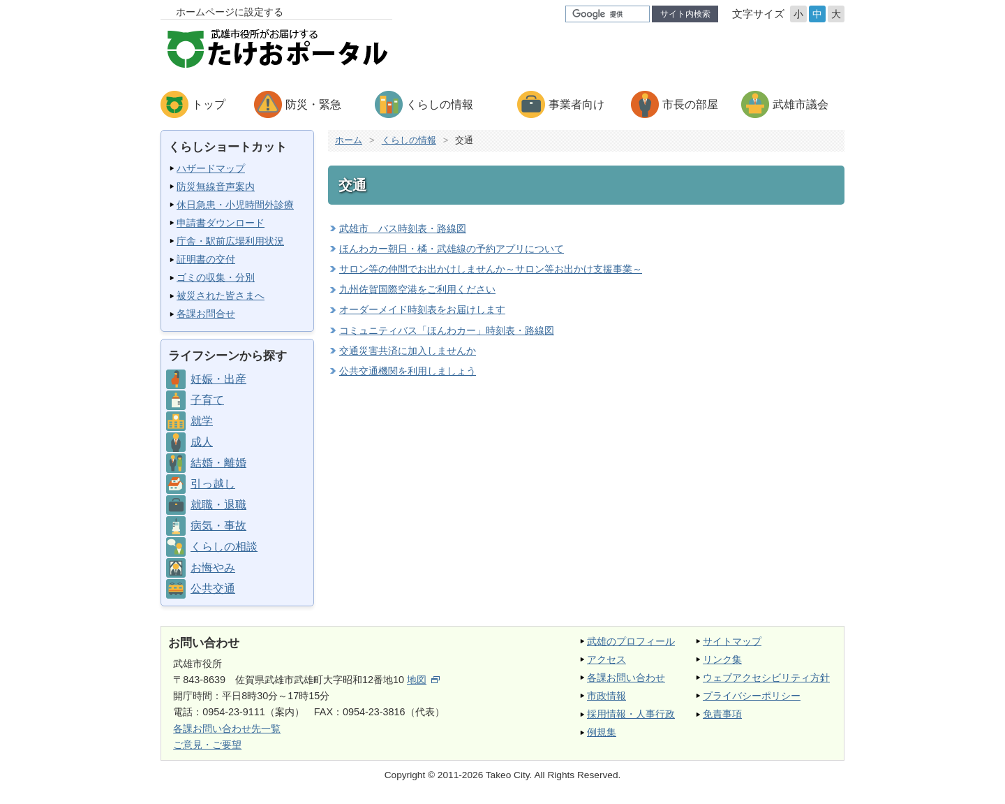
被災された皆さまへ (221, 295)
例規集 (601, 732)
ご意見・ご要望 (207, 744)
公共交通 (213, 588)
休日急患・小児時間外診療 (235, 204)
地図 (423, 679)
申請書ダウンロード (221, 222)
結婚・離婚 (218, 463)
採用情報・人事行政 (631, 713)
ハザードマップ (211, 168)
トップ (208, 104)
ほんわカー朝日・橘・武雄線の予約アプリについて (451, 248)
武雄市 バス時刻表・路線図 (402, 228)
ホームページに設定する (229, 11)
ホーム (348, 140)
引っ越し (213, 484)
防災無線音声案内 (216, 186)
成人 (202, 442)
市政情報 (606, 695)
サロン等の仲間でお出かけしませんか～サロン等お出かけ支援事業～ (490, 269)
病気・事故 (218, 526)
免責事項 (722, 713)
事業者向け (576, 104)
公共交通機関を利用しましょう (407, 371)
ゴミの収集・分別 (216, 277)
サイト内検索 (685, 14)
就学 (202, 421)
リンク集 (722, 659)
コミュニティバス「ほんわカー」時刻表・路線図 (446, 330)
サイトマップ (732, 641)
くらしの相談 (224, 547)
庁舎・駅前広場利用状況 (230, 241)
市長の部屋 (690, 104)
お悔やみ (213, 567)
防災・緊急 (313, 104)
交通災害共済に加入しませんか (407, 350)
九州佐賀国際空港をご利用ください (417, 289)
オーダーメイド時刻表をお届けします (422, 309)
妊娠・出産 (218, 379)
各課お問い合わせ (626, 677)
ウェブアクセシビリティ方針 (766, 677)
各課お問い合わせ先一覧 (227, 728)
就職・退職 (218, 505)
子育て (207, 400)
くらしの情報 (439, 104)
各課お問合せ (206, 313)
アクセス (606, 659)
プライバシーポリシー (752, 695)
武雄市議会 (800, 104)
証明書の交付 (206, 259)
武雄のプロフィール (631, 641)
